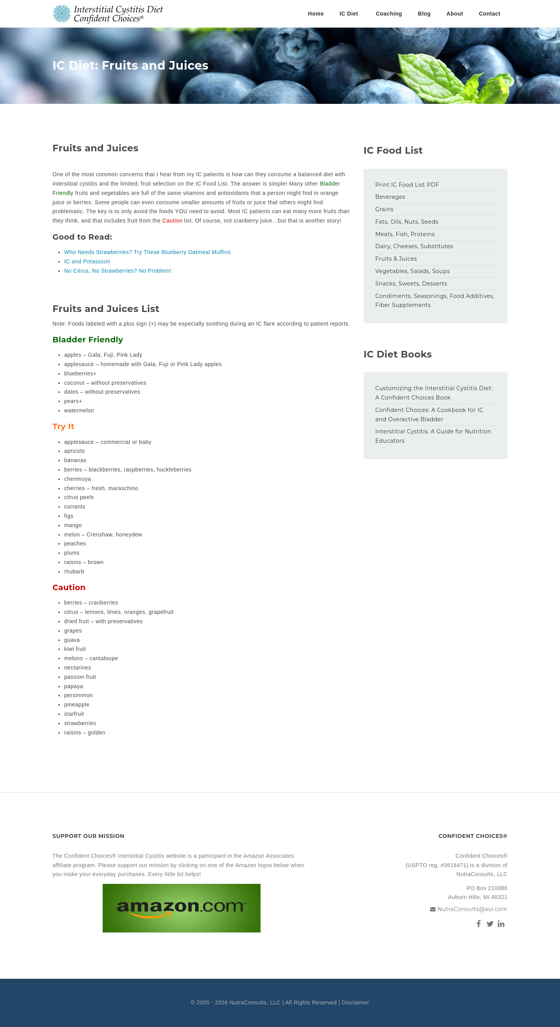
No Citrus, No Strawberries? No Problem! (117, 271)
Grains (384, 209)
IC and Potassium (87, 261)
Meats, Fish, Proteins (405, 234)
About (454, 14)
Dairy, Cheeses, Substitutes (414, 246)
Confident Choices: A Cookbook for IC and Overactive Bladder (429, 415)
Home (316, 14)
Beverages (390, 196)
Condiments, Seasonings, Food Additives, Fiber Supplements (434, 301)
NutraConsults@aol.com (473, 909)
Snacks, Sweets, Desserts (411, 283)
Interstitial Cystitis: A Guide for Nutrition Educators (433, 436)
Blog (424, 14)
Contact (489, 14)
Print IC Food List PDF (407, 184)
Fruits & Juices (396, 258)
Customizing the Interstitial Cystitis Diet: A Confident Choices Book (434, 393)
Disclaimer (355, 1002)
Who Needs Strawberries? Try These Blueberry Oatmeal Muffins (147, 252)
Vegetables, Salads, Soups (412, 271)
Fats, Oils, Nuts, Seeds (406, 221)
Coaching (389, 14)
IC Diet (349, 14)
